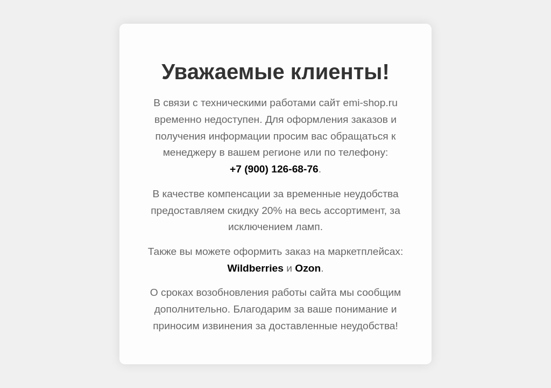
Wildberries (255, 268)
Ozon (308, 268)
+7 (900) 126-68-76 (274, 169)
